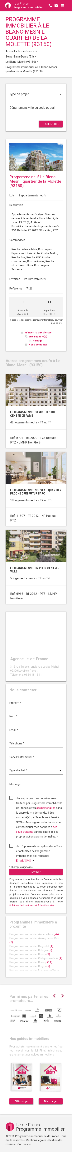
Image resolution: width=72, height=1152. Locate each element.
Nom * (13, 716)
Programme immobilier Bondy (29, 954)
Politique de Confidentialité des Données (31, 905)
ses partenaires (45, 807)
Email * (13, 729)
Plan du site (24, 1144)
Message (15, 784)
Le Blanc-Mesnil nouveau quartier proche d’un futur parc (35, 491)
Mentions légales (36, 1140)
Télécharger (21, 1101)
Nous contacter (38, 344)
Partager (38, 340)
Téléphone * (16, 743)
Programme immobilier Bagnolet (31, 946)
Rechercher (51, 124)
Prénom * (15, 702)
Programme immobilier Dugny (29, 966)
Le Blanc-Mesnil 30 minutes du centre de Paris (32, 414)
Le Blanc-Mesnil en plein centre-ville (34, 569)
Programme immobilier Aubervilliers (34, 934)
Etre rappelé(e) (38, 336)
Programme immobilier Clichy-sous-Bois (35, 958)
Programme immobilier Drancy (30, 962)
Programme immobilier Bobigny (30, 950)
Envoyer (36, 872)
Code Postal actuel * (21, 757)
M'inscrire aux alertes (38, 332)
